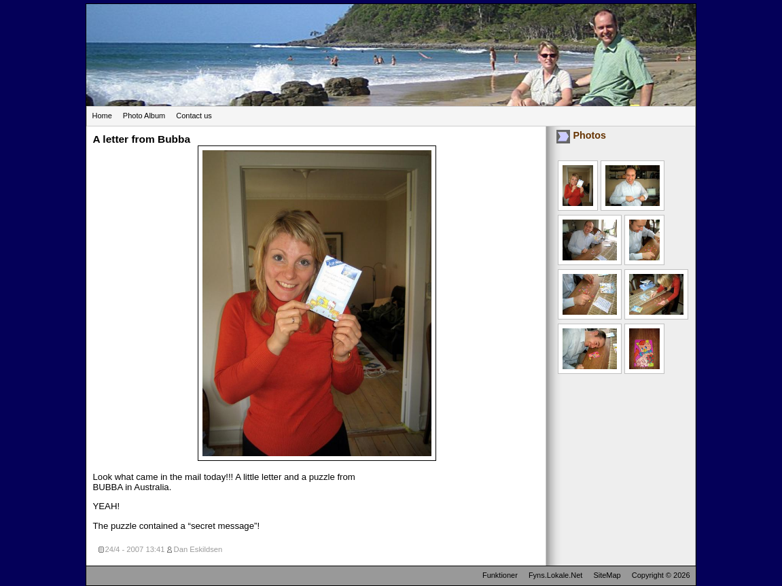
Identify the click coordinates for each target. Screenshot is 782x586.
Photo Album (144, 115)
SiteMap (606, 575)
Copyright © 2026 (661, 575)
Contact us (194, 115)
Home (102, 115)
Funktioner (500, 575)
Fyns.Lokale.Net (555, 575)
